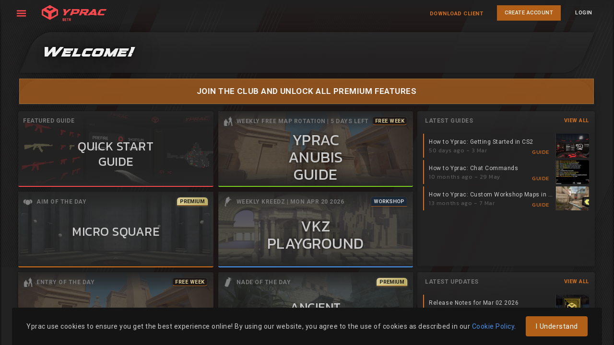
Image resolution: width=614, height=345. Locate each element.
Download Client (457, 14)
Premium (192, 201)
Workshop (389, 201)
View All (576, 120)
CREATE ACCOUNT (529, 13)
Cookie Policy (493, 326)
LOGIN (583, 13)
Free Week (390, 120)
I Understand (556, 326)
